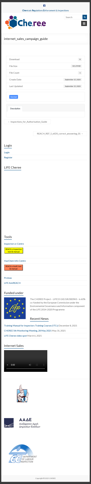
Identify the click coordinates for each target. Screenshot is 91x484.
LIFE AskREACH (12, 282)
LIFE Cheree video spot (15, 335)
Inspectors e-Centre (14, 243)
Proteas (8, 277)
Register (8, 157)
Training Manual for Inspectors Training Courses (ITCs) (31, 325)
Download (13, 97)
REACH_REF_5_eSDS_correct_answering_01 (60, 133)
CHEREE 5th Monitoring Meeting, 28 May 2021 (27, 330)
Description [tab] (15, 108)
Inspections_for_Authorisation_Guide (27, 121)
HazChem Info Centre (15, 260)
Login (7, 152)
